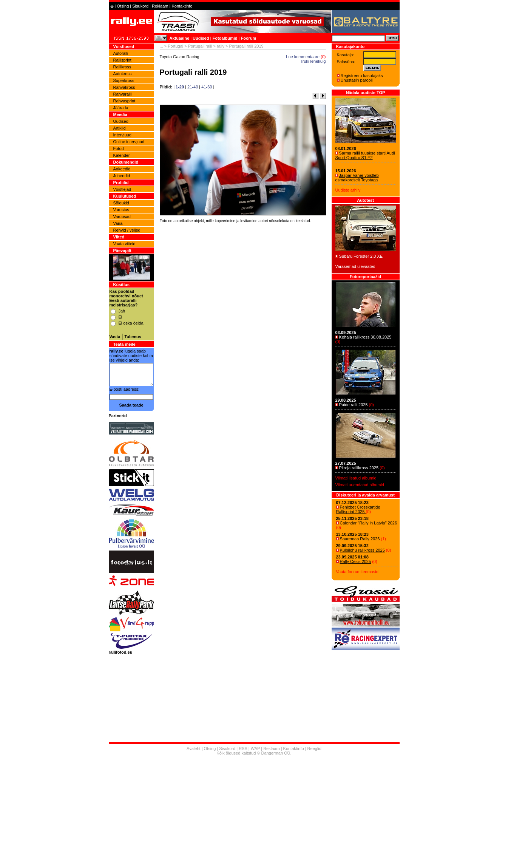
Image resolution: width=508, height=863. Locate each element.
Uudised (201, 38)
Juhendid (121, 175)
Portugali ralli (200, 46)
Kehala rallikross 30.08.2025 (365, 337)
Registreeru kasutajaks (362, 75)
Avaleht (194, 748)
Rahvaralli (122, 94)
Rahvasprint (124, 101)
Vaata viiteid (124, 243)
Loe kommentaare (303, 56)
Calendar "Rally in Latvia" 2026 (368, 523)
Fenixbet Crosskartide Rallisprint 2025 (358, 509)
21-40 (192, 87)
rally (220, 46)
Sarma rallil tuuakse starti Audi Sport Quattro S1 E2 (365, 155)
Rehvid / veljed (127, 230)
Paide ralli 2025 (353, 404)
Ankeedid (122, 169)
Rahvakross (124, 87)
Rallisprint (122, 60)
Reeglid (314, 748)
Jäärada (120, 107)
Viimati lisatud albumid (356, 478)
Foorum (248, 38)
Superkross (123, 80)
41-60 (206, 87)
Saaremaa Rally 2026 (360, 539)
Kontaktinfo (181, 6)
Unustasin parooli (357, 80)
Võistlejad (122, 189)
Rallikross (122, 67)
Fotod (118, 148)
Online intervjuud (129, 141)
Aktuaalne (180, 38)
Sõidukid (121, 203)
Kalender (121, 155)
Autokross (122, 73)
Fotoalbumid (224, 38)
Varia (118, 223)
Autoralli (120, 53)
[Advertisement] (243, 330)
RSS (243, 748)
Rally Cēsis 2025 (355, 561)
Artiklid (119, 128)
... (161, 46)
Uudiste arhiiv (348, 190)
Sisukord (140, 6)
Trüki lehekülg (313, 61)
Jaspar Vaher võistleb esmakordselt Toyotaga (357, 177)
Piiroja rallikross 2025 (359, 468)
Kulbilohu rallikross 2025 (362, 550)
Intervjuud (122, 135)
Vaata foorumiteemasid (357, 571)
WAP (255, 748)
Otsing (123, 6)
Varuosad (122, 216)
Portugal (175, 46)
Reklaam (160, 6)
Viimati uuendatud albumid (359, 485)
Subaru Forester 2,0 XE (361, 256)
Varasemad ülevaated (355, 266)
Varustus (121, 209)
